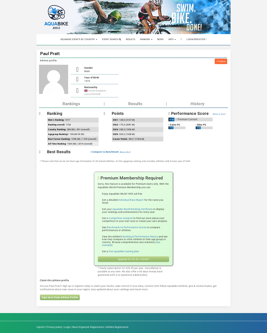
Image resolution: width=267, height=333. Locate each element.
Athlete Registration (117, 327)
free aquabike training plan (124, 251)
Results (130, 39)
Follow (220, 61)
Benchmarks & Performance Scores (127, 227)
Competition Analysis (121, 218)
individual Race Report (131, 200)
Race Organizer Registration (88, 327)
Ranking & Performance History (140, 236)
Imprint (40, 327)
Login (67, 327)
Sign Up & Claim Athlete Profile (60, 297)
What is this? (219, 114)
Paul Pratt (50, 53)
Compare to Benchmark (104, 151)
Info (172, 39)
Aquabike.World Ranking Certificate (132, 209)
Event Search (111, 39)
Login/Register (196, 39)
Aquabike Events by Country (78, 39)
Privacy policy (54, 327)
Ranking (146, 39)
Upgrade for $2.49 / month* (133, 259)
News (160, 39)
